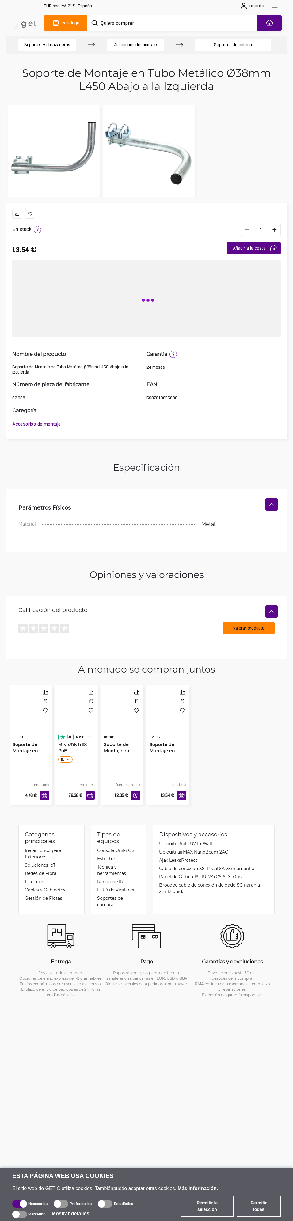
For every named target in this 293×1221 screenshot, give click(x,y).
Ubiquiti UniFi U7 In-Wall (185, 843)
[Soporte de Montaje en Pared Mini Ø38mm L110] (31, 718)
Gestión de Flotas (43, 898)
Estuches (106, 858)
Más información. (198, 1188)
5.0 (65, 736)
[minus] (247, 230)
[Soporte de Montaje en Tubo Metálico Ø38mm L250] (122, 718)
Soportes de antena (233, 44)
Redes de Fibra (40, 873)
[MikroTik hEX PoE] (76, 718)
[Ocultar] (271, 504)
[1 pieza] (260, 230)
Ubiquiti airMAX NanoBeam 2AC (193, 852)
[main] (27, 23)
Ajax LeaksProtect (178, 860)
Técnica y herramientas (111, 870)
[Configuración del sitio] (68, 6)
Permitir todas (259, 1206)
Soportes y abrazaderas (47, 44)
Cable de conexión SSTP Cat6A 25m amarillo (206, 868)
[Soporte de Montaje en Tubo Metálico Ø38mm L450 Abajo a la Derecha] (168, 718)
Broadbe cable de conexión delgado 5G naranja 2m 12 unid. (209, 888)
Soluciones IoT (40, 865)
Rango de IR (110, 881)
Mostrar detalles (70, 1213)
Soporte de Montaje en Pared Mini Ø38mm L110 (26, 753)
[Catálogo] (65, 23)
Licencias (34, 881)
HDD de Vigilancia (117, 890)
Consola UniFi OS (116, 850)
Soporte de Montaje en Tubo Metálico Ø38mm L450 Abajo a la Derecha (165, 753)
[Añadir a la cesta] (44, 795)
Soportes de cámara (110, 901)
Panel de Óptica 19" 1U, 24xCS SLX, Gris (200, 877)
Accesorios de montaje (135, 44)
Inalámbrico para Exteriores (43, 853)
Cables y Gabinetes (45, 890)
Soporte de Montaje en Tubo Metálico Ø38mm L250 (119, 753)
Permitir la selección (207, 1206)
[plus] (274, 230)
